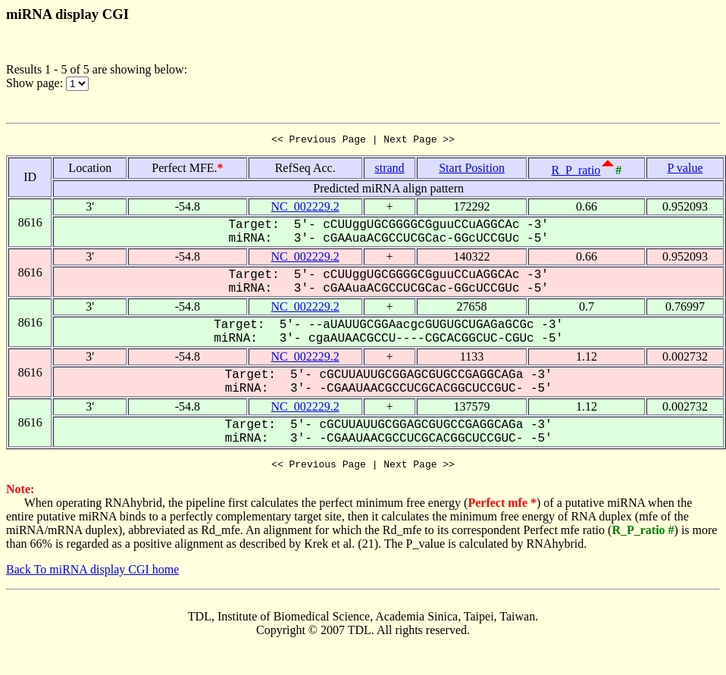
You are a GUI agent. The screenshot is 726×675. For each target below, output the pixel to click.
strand (389, 170)
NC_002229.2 (305, 208)
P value (685, 170)
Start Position (472, 170)
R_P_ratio (575, 172)
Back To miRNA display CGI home (92, 573)
